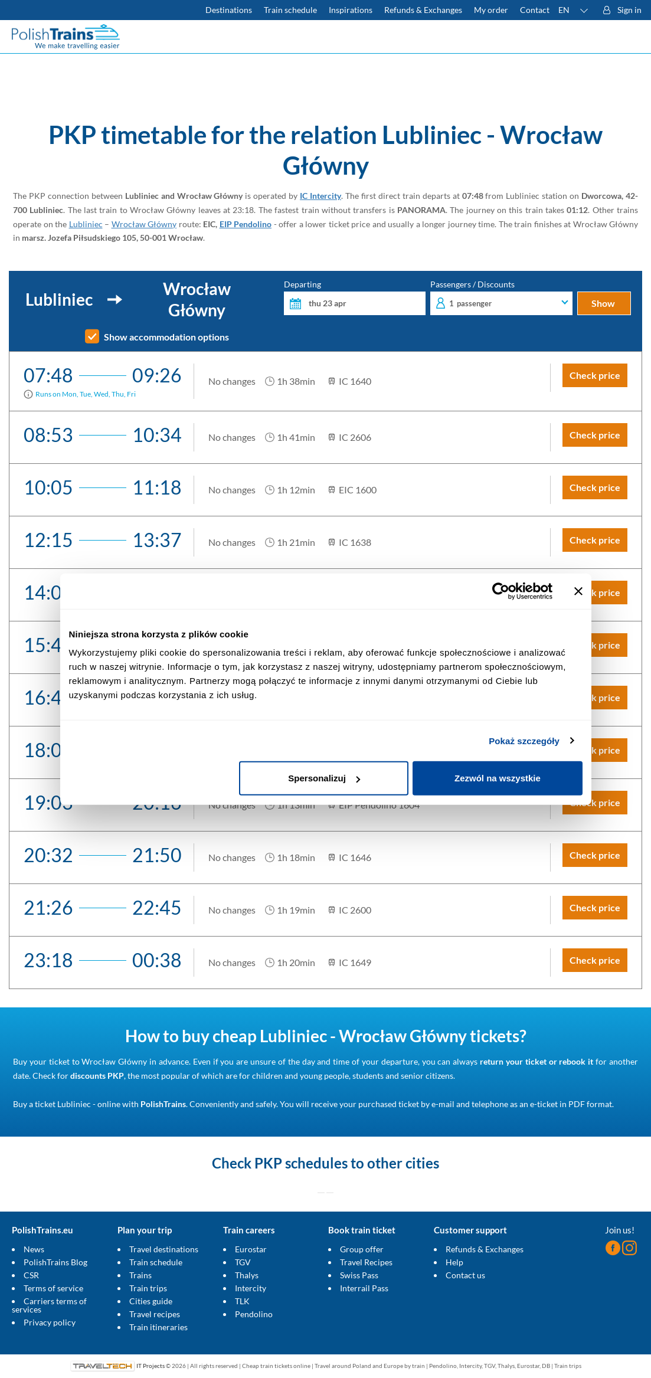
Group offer (362, 1249)
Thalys (247, 1275)
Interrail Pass (364, 1288)
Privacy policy (50, 1322)
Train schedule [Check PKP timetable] (290, 10)
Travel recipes (154, 1314)
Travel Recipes (366, 1262)
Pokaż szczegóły (524, 740)
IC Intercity (320, 196)
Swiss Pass (359, 1275)
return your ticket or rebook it (536, 1061)
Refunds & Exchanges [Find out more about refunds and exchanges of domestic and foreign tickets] (423, 10)
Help (454, 1262)
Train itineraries (158, 1327)
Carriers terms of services (49, 1305)
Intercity (250, 1288)
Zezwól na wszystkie (497, 778)
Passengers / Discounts (501, 297)
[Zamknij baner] (578, 591)
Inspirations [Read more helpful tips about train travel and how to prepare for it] (350, 10)
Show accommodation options (166, 337)
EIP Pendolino (246, 224)
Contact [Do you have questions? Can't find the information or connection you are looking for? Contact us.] (534, 10)
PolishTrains (163, 1104)
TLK (242, 1301)
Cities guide (150, 1301)
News (34, 1249)
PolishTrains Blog (55, 1262)
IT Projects (150, 1365)
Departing (355, 297)
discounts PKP (97, 1076)
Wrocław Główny (144, 224)
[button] (573, 10)
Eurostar (251, 1249)
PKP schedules (301, 1162)
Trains (140, 1275)
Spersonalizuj (324, 778)
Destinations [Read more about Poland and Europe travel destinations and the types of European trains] (228, 10)
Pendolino (254, 1314)
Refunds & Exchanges (485, 1249)
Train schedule (155, 1262)
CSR (31, 1275)
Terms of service (53, 1288)
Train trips (148, 1288)
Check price (595, 375)
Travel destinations (163, 1249)
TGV (243, 1262)
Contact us (465, 1275)
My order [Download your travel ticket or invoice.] (491, 10)
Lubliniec (86, 224)
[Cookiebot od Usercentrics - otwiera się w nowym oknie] (500, 591)
